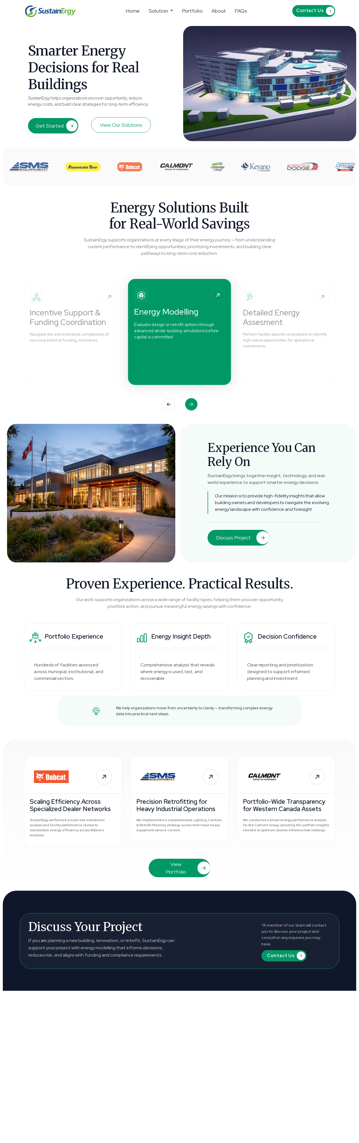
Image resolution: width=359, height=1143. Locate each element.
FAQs (241, 11)
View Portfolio (188, 868)
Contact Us (315, 11)
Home (133, 11)
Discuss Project (242, 537)
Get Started (56, 125)
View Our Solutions (121, 125)
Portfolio (192, 11)
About (218, 11)
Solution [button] (159, 11)
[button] (169, 404)
